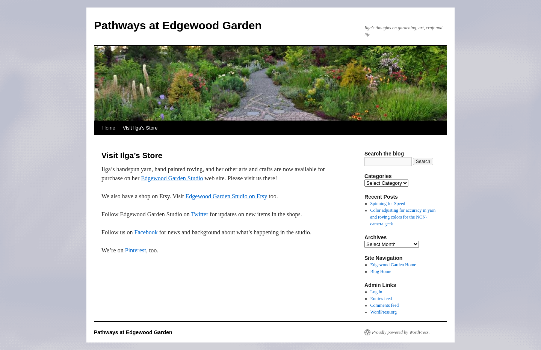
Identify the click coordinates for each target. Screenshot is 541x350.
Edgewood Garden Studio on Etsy (226, 196)
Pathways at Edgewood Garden (178, 25)
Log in (376, 291)
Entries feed (381, 298)
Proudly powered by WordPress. (401, 332)
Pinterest (135, 250)
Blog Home (380, 271)
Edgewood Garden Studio (172, 178)
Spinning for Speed (387, 203)
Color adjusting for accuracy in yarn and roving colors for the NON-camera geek (403, 217)
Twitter (199, 214)
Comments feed (384, 305)
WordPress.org (383, 312)
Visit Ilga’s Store (140, 128)
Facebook (146, 232)
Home (108, 128)
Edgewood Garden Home (393, 264)
